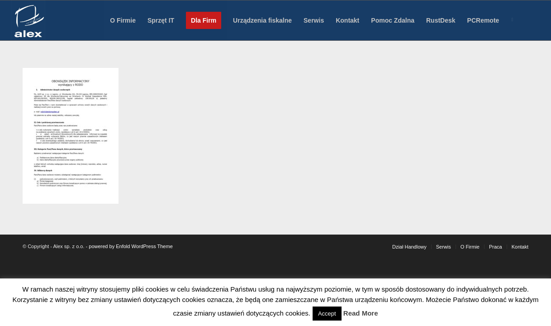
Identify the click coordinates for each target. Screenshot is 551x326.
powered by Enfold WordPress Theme (130, 246)
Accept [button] (327, 313)
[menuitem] (123, 20)
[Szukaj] (531, 20)
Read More (360, 313)
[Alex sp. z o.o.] (28, 20)
